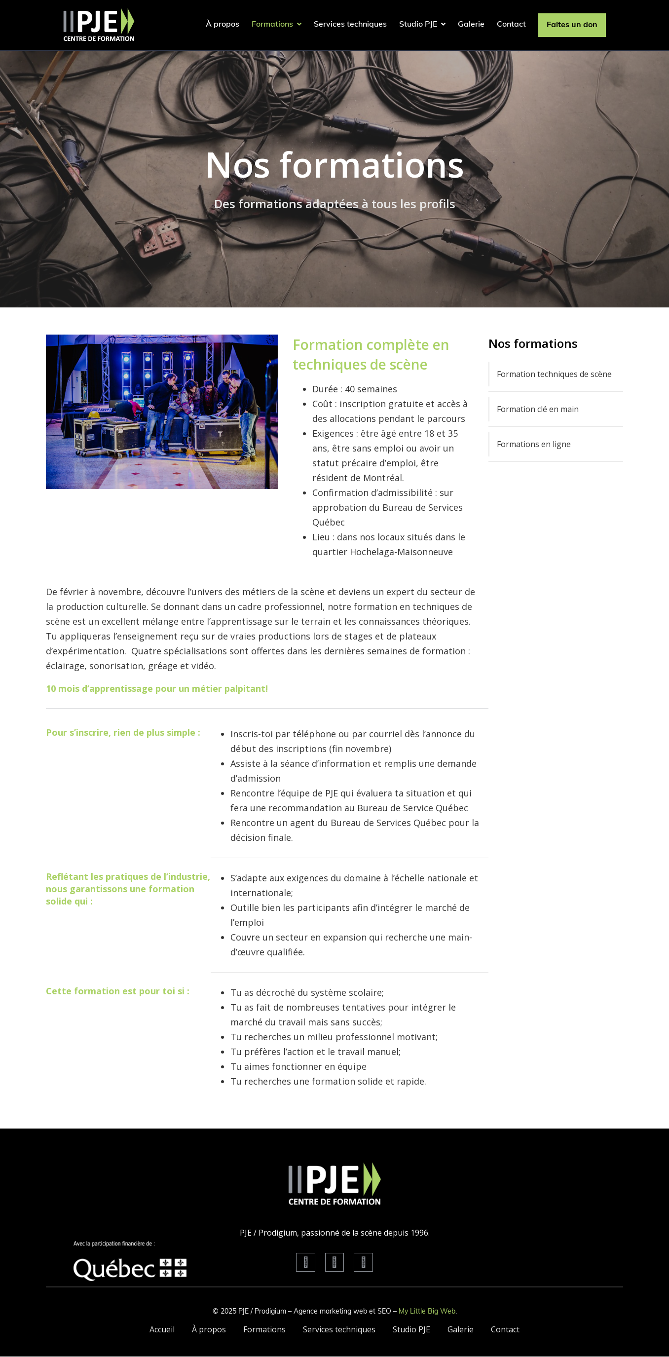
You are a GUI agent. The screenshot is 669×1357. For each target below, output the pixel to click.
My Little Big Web (427, 1312)
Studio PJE (422, 25)
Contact (511, 25)
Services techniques (350, 25)
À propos (222, 25)
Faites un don (572, 25)
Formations (276, 25)
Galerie (471, 25)
